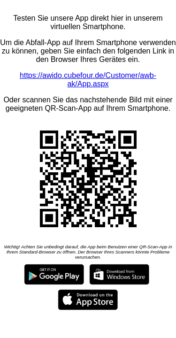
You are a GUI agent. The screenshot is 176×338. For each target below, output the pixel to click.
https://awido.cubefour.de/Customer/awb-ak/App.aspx (88, 79)
